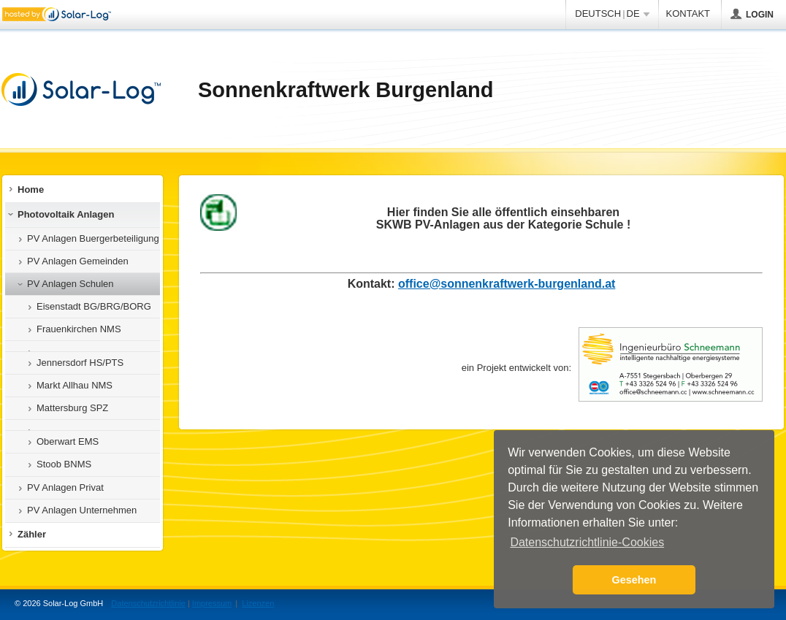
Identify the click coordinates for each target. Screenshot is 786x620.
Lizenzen (258, 603)
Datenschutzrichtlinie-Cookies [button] (587, 542)
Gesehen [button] (634, 580)
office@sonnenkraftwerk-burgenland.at (506, 284)
